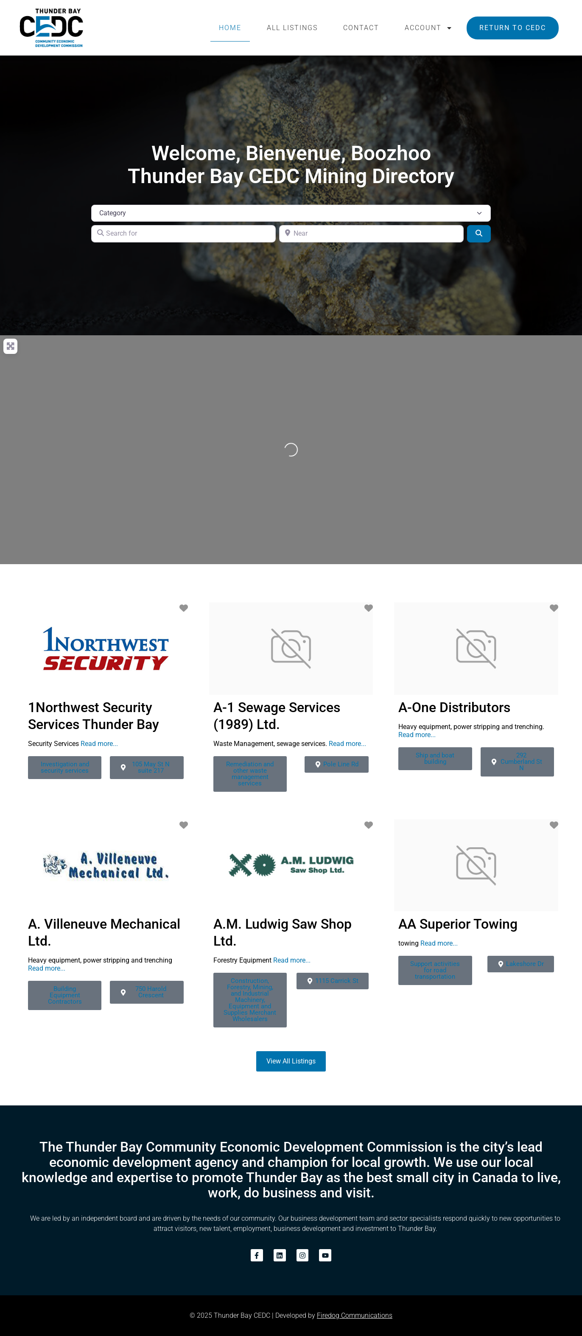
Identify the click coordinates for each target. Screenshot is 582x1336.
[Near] (371, 233)
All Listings (292, 28)
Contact (361, 28)
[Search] (479, 233)
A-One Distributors (454, 707)
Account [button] (429, 28)
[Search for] (183, 233)
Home (230, 28)
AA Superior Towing (458, 924)
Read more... (99, 744)
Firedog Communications (354, 1315)
